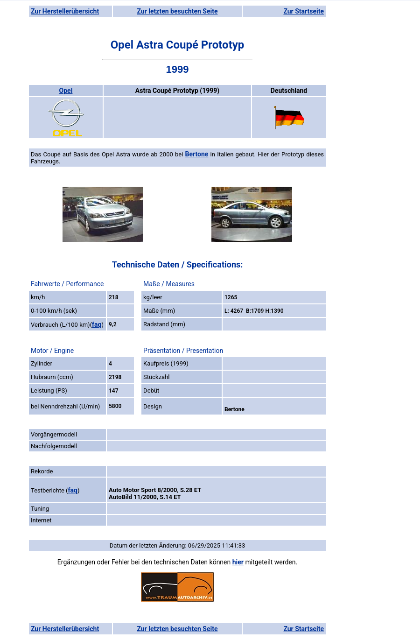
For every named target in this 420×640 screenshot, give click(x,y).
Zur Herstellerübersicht (65, 11)
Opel (66, 90)
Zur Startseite (303, 11)
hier (238, 562)
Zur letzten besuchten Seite (177, 11)
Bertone (197, 154)
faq (96, 324)
